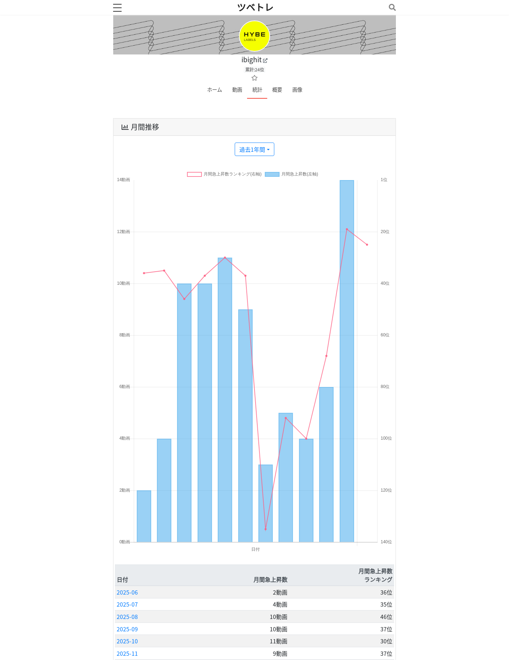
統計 (257, 89)
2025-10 (127, 641)
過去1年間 (252, 149)
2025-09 (127, 629)
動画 (237, 89)
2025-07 (127, 604)
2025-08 (127, 616)
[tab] (254, 127)
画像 (297, 89)
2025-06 (127, 592)
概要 (277, 89)
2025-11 (127, 653)
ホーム (214, 89)
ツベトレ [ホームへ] (255, 7)
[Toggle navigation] (391, 7)
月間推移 (140, 127)
